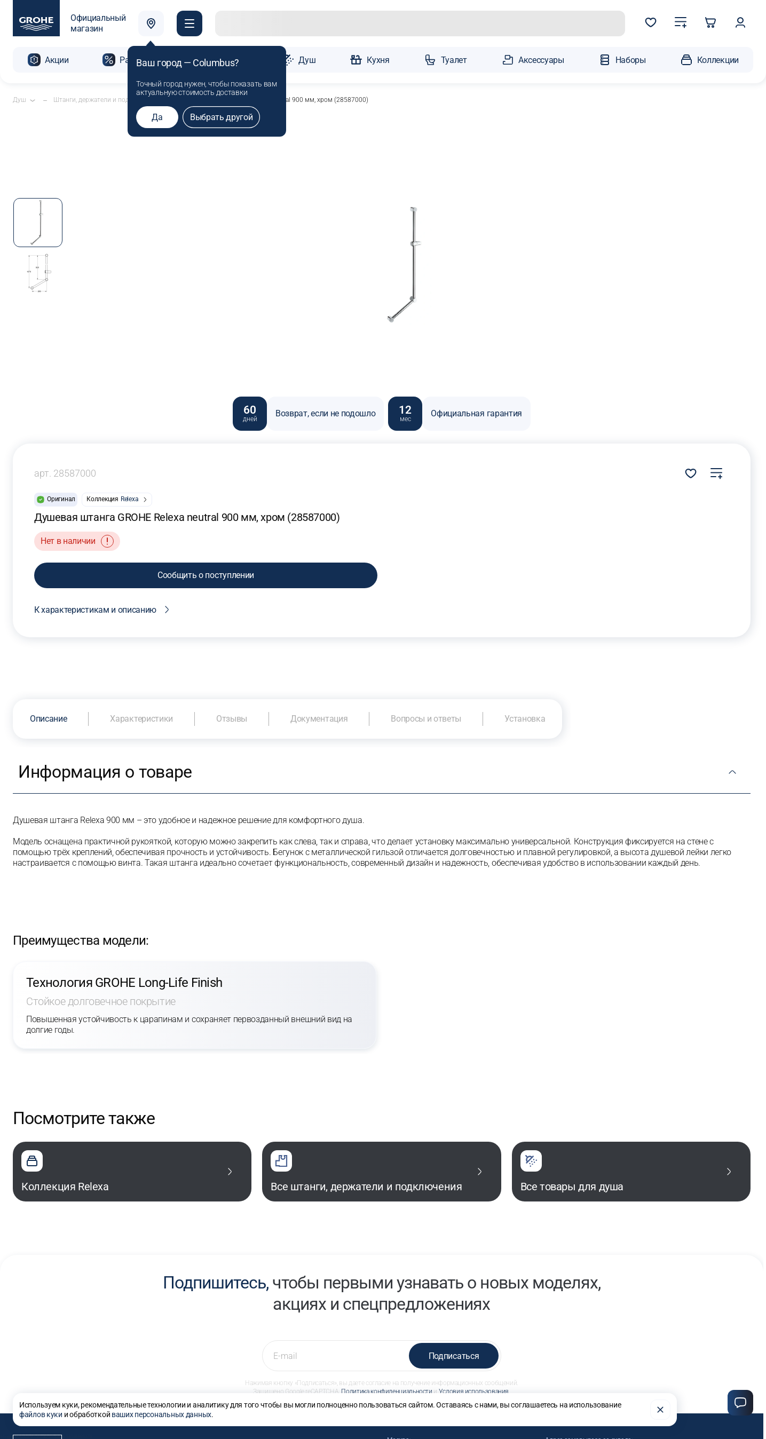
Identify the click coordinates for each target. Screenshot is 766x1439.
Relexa (130, 499)
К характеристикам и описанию (103, 609)
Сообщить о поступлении (205, 575)
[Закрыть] (660, 1410)
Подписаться (454, 1356)
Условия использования (474, 1391)
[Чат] (740, 1403)
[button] (189, 23)
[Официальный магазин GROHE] (69, 23)
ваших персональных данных (161, 1414)
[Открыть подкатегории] (32, 100)
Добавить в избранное (691, 473)
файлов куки (40, 1414)
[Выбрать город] (151, 23)
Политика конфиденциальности (386, 1391)
